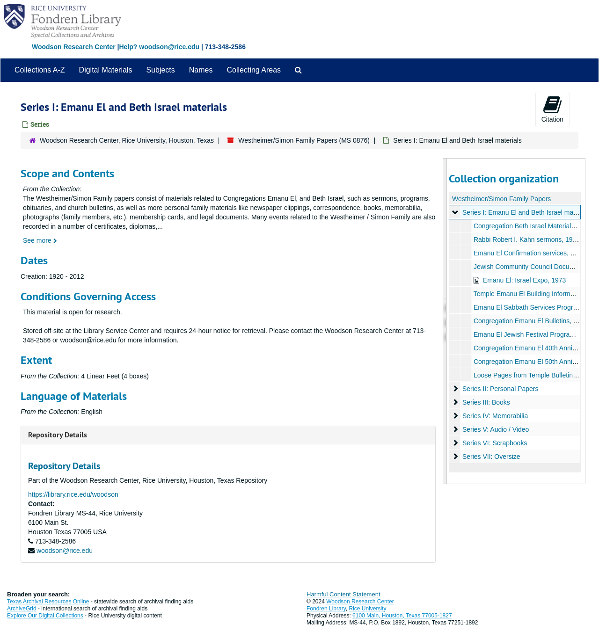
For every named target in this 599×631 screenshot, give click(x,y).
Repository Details (57, 435)
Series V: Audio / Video (495, 429)
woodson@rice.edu (65, 550)
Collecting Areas (253, 70)
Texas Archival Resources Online (48, 601)
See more (40, 240)
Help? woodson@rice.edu (159, 47)
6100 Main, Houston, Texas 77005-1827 (402, 615)
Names (201, 70)
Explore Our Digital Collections (45, 615)
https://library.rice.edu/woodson (73, 494)
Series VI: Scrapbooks (494, 443)
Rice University (368, 608)
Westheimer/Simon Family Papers (501, 199)
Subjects (160, 70)
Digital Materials (105, 70)
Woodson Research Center (74, 47)
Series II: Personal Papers (500, 388)
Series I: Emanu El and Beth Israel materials (526, 212)
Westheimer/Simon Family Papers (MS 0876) (304, 140)
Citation (552, 109)
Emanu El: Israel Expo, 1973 (523, 280)
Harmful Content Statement (343, 594)
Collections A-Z (40, 70)
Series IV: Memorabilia (494, 416)
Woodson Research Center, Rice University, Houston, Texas (127, 140)
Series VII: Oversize (491, 456)
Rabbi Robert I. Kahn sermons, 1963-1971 (534, 239)
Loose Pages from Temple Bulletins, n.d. (531, 375)
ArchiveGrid (22, 608)
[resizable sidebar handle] (445, 321)
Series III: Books (486, 402)
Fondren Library (326, 608)
